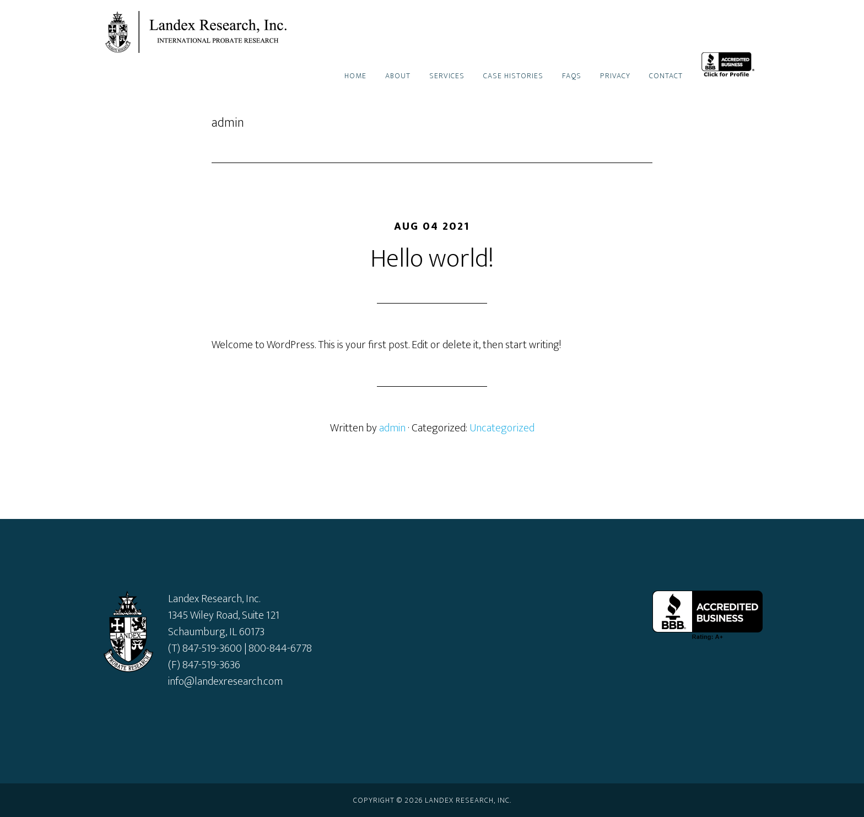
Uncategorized (501, 428)
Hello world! (432, 259)
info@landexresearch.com (225, 681)
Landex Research (200, 32)
